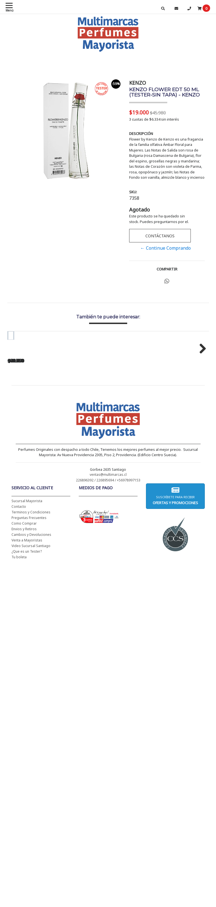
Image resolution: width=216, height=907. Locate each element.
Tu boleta (19, 626)
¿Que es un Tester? (26, 621)
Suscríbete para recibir (175, 565)
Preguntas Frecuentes (29, 587)
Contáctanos (160, 235)
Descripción (141, 133)
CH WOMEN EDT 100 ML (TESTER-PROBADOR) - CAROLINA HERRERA (45, 416)
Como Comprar (24, 593)
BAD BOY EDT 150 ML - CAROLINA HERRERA (121, 414)
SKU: (133, 191)
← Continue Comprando (165, 248)
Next (200, 382)
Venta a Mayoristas (26, 610)
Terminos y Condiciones (30, 582)
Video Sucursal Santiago (30, 615)
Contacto (18, 576)
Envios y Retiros (24, 598)
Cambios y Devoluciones (31, 604)
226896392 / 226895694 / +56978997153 (108, 550)
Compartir (167, 269)
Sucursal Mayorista (26, 570)
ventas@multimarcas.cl (108, 544)
